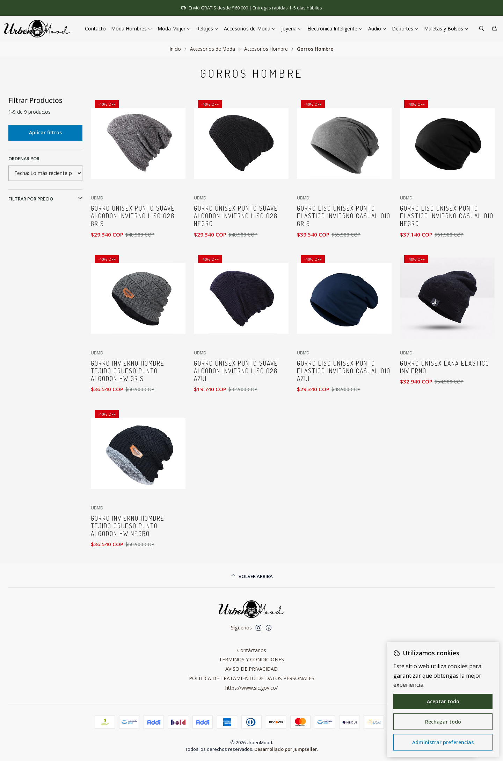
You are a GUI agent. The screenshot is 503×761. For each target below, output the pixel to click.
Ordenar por (23, 158)
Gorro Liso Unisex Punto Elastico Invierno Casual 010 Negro (447, 215)
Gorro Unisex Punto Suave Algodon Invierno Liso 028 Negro (236, 215)
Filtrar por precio (45, 199)
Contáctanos (251, 650)
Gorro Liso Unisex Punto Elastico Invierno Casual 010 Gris (344, 215)
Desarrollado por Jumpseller (285, 749)
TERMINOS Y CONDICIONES (251, 659)
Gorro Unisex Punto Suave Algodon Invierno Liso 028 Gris (133, 215)
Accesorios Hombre (266, 49)
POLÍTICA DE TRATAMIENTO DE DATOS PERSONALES (251, 678)
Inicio (175, 49)
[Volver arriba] (251, 576)
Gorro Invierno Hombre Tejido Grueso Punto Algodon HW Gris (128, 403)
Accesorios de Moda (212, 49)
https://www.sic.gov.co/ (251, 687)
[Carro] (494, 29)
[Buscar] (481, 29)
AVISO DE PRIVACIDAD (251, 668)
